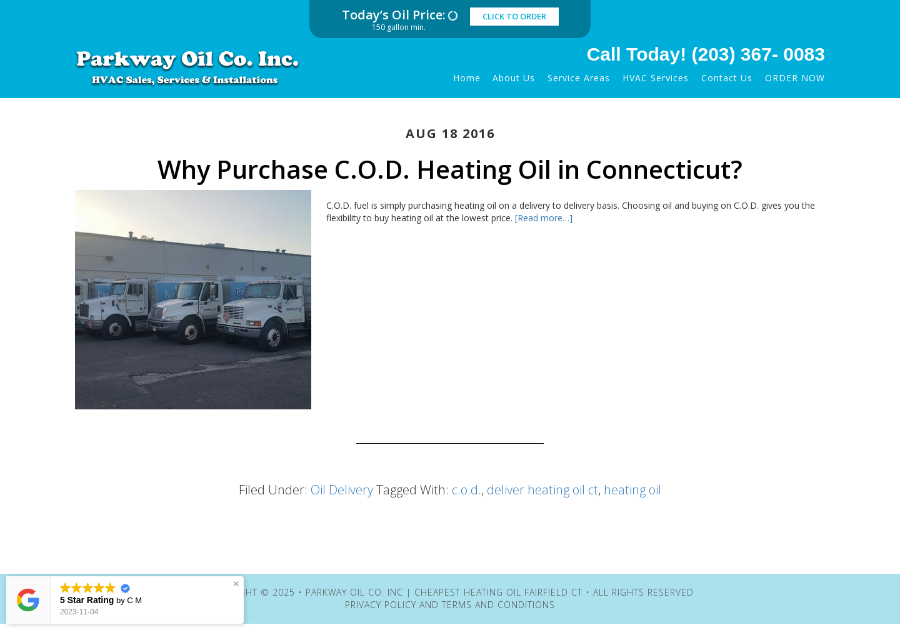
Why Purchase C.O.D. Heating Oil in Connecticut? (450, 169)
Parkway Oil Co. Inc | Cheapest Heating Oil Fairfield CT (197, 67)
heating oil (632, 489)
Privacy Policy (380, 605)
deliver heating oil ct (542, 489)
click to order (514, 16)
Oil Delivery (342, 489)
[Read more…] (543, 218)
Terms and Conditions (498, 605)
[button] (236, 584)
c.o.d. (466, 489)
